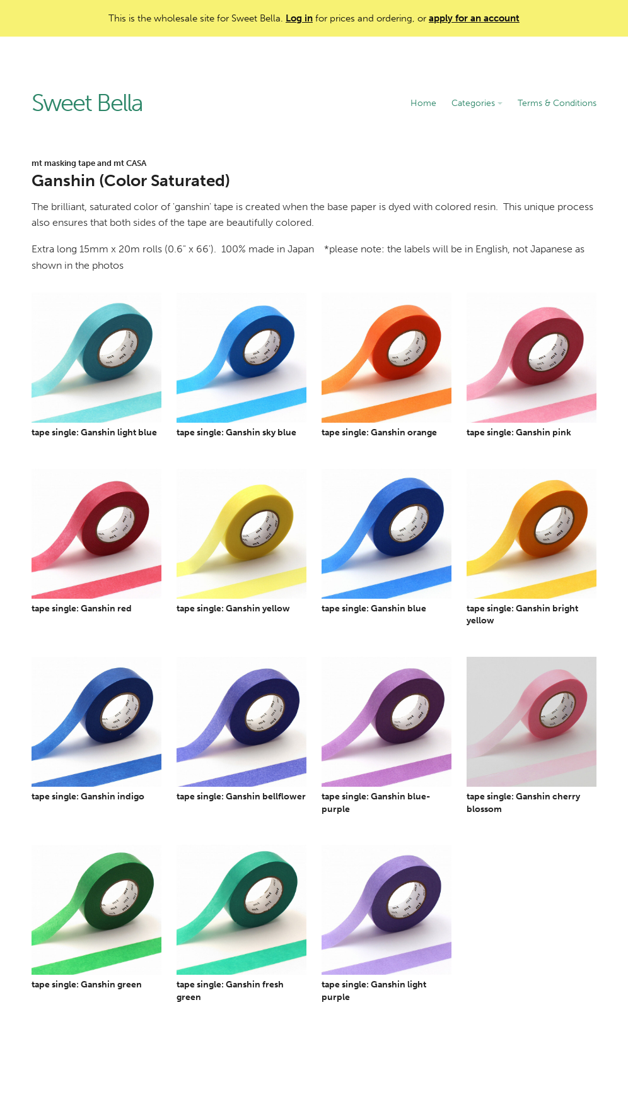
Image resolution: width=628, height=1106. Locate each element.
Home (423, 103)
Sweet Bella (87, 103)
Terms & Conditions (557, 103)
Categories (477, 103)
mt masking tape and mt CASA (89, 163)
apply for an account (474, 18)
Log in (299, 18)
